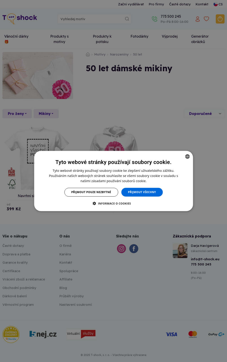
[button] (113, 203)
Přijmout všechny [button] (142, 192)
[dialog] (113, 181)
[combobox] (187, 156)
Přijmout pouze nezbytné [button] (91, 192)
